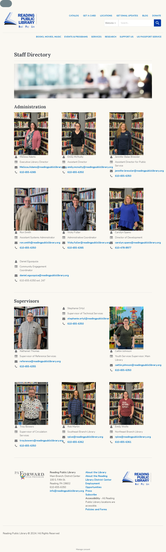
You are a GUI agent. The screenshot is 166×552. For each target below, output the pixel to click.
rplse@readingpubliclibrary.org (85, 437)
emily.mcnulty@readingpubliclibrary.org (90, 167)
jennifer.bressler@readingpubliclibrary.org (139, 170)
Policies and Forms (96, 509)
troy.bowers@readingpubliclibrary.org (41, 440)
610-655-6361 (123, 442)
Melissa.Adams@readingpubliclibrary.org (43, 167)
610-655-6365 (28, 172)
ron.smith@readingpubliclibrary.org (40, 242)
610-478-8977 (123, 247)
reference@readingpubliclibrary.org (40, 361)
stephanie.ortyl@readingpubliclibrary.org (91, 318)
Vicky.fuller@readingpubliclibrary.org (88, 242)
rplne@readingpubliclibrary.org (133, 437)
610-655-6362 (75, 442)
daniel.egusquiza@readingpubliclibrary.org (44, 275)
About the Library (95, 472)
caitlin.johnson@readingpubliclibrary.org (138, 365)
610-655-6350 (75, 172)
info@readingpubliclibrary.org (67, 491)
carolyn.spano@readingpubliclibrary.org (138, 242)
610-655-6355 (28, 366)
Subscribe (91, 494)
